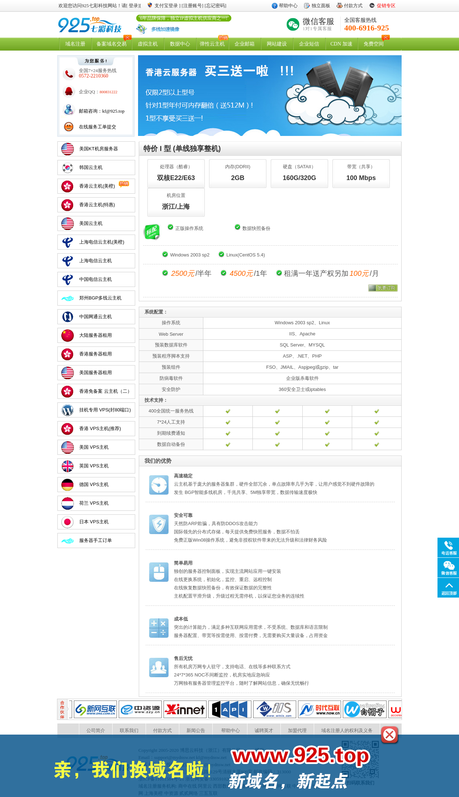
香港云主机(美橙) (97, 186)
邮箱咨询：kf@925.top (101, 111)
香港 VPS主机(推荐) (100, 428)
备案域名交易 (111, 44)
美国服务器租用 (95, 372)
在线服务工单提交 (97, 126)
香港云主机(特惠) (97, 204)
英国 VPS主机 (94, 465)
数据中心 (180, 44)
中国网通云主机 (95, 316)
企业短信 (309, 44)
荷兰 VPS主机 (94, 503)
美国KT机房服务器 (98, 148)
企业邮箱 (245, 44)
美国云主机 (91, 223)
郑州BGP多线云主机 (100, 298)
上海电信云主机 (95, 260)
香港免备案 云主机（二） (105, 391)
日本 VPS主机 (94, 521)
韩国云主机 (91, 167)
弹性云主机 (212, 44)
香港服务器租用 (95, 354)
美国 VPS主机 (94, 447)
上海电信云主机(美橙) (101, 242)
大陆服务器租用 (95, 335)
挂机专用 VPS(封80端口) (105, 409)
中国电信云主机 (95, 279)
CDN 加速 (341, 44)
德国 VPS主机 (94, 484)
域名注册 (75, 44)
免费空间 (374, 44)
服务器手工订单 (95, 540)
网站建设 (277, 44)
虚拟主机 (148, 44)
